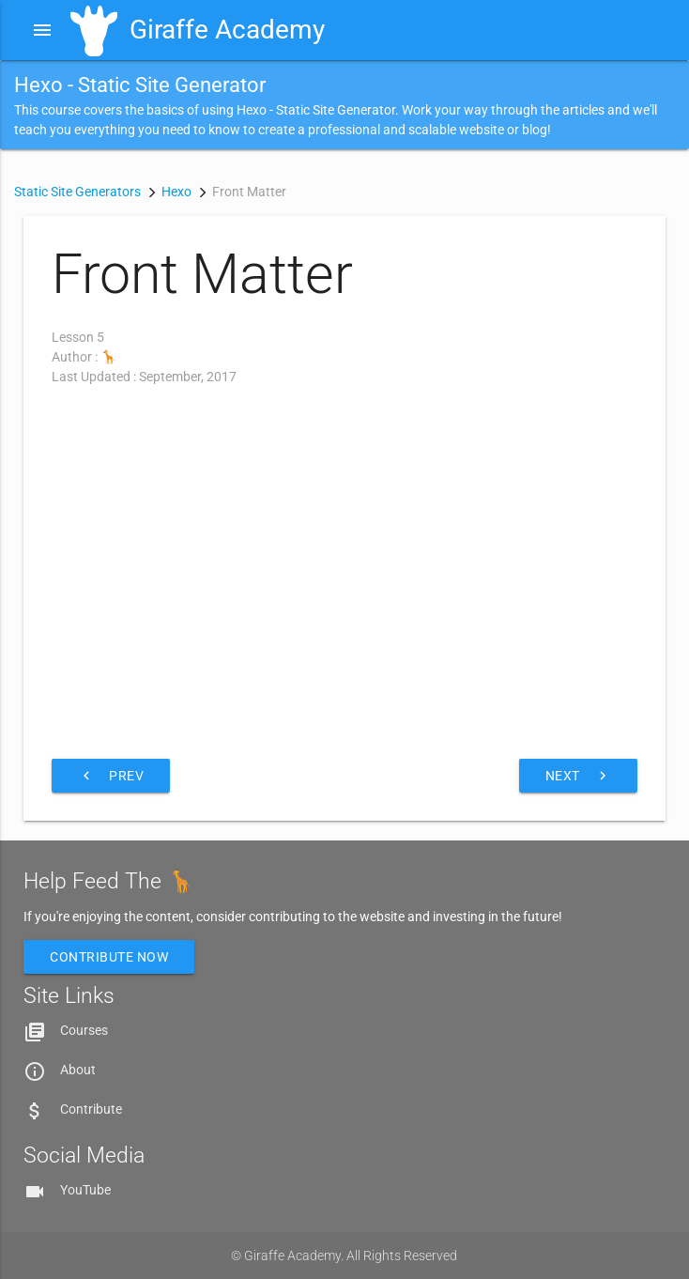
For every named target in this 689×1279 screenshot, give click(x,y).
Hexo (176, 191)
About (78, 1069)
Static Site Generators (77, 191)
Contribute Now (109, 956)
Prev (111, 776)
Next (578, 776)
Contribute (91, 1109)
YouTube (85, 1189)
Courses (84, 1030)
